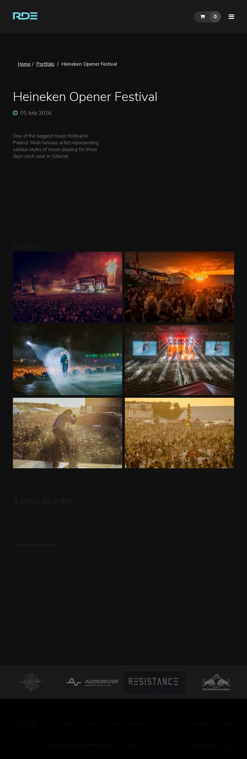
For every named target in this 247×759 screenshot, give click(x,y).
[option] (31, 682)
